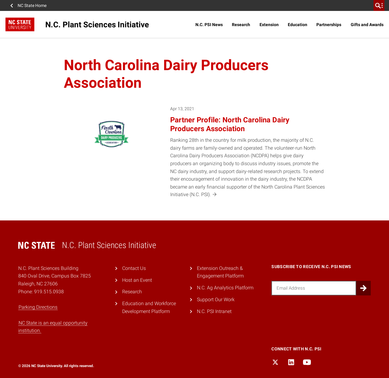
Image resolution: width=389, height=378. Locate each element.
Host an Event (137, 280)
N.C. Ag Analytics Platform (225, 288)
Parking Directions (38, 307)
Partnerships (328, 24)
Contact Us (134, 268)
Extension (269, 24)
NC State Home (32, 5)
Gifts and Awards (367, 24)
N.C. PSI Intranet (214, 311)
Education (297, 24)
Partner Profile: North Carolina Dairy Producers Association (229, 124)
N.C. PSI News (209, 24)
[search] (379, 5)
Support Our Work (216, 299)
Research (241, 24)
